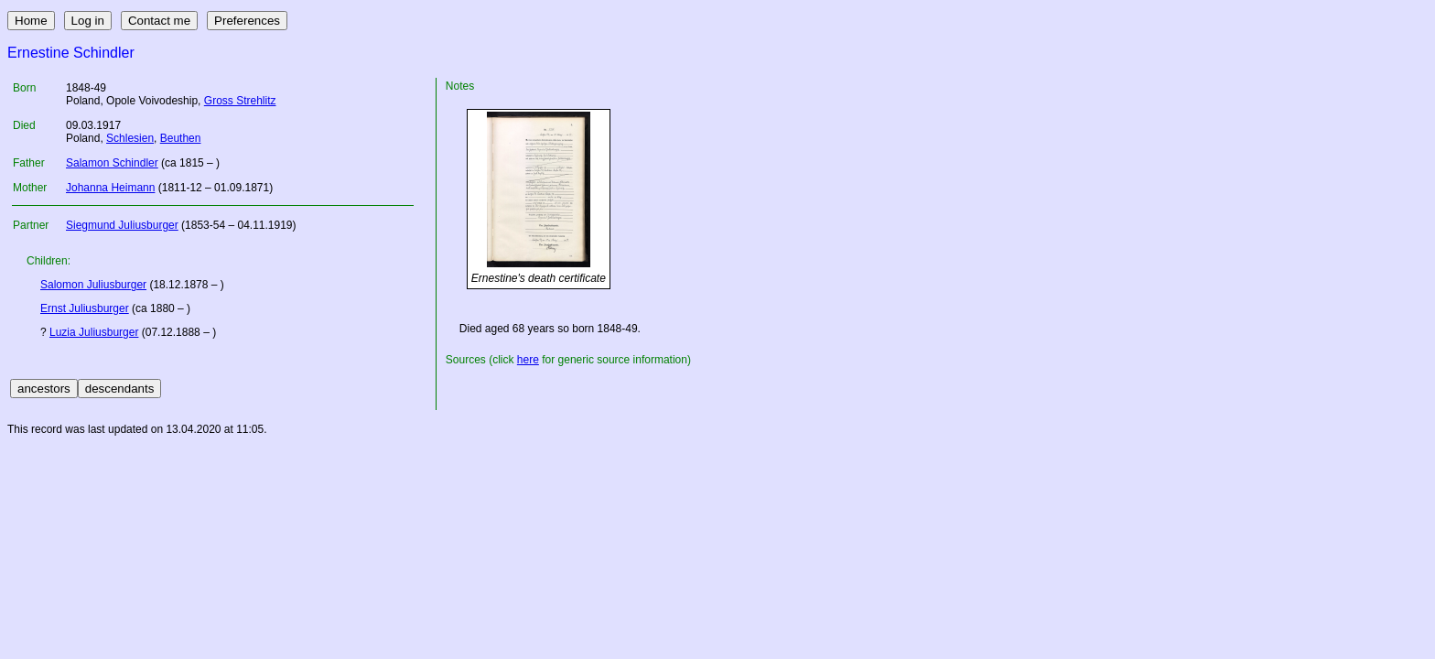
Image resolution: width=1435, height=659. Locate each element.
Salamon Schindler (112, 163)
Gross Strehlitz (240, 100)
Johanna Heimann (110, 187)
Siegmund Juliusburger (122, 225)
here (528, 359)
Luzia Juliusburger (93, 332)
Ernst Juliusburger (84, 308)
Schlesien (130, 138)
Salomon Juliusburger (93, 284)
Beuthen (180, 138)
